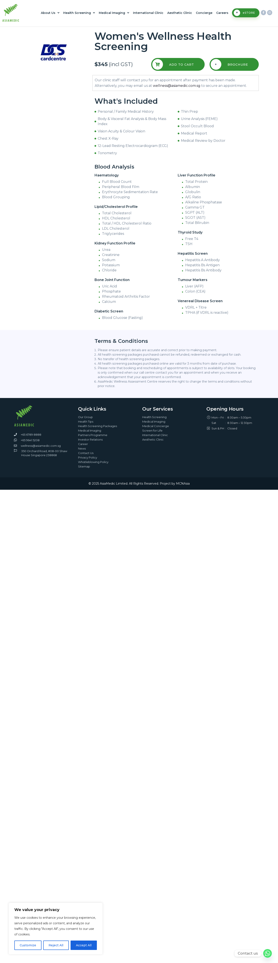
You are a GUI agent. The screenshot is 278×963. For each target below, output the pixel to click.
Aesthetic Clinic (179, 13)
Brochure (229, 64)
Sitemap (84, 466)
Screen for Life (152, 430)
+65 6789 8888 (31, 434)
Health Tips (85, 421)
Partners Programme (92, 435)
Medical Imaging (114, 13)
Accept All (84, 945)
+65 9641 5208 (30, 440)
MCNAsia (183, 483)
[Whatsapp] (267, 953)
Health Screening (79, 13)
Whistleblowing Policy (93, 462)
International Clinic (148, 13)
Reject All (56, 945)
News (82, 448)
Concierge (204, 13)
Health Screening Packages (97, 426)
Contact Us (85, 453)
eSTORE (244, 13)
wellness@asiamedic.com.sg (176, 86)
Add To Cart (173, 64)
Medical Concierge (155, 426)
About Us (50, 13)
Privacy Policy (87, 457)
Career (83, 444)
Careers (222, 13)
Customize (28, 945)
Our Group (85, 417)
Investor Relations (90, 439)
